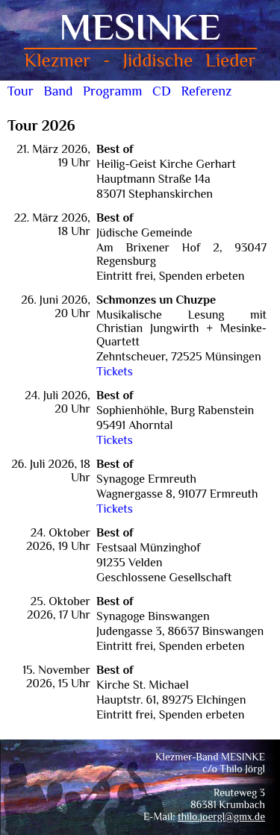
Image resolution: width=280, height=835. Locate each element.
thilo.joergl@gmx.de (221, 816)
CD (161, 91)
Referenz (206, 91)
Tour (20, 91)
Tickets (114, 371)
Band (57, 91)
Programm (112, 91)
